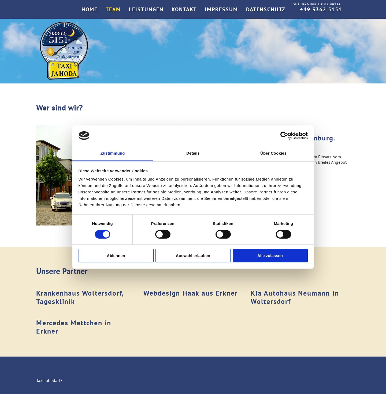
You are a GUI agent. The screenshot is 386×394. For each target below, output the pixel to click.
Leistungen (146, 9)
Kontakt (184, 9)
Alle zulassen (270, 255)
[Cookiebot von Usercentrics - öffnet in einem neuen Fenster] (284, 136)
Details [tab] (193, 153)
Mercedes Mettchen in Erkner (73, 326)
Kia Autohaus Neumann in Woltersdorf (295, 297)
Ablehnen (116, 255)
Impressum (221, 9)
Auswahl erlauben (193, 255)
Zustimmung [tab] (113, 153)
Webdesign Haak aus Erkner (190, 293)
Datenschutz (265, 9)
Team (113, 9)
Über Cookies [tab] (273, 153)
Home (89, 9)
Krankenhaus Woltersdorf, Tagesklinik (80, 297)
